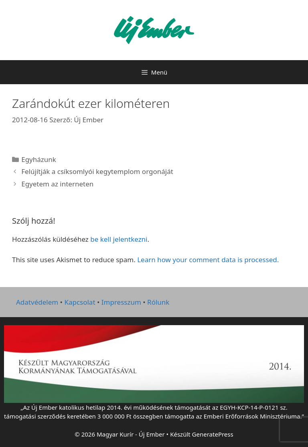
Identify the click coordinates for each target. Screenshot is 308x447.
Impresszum (121, 302)
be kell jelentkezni (118, 239)
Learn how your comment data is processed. (208, 259)
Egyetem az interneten (57, 183)
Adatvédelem (37, 302)
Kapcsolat (79, 302)
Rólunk (158, 302)
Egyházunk (38, 159)
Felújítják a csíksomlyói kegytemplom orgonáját (97, 171)
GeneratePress (212, 434)
